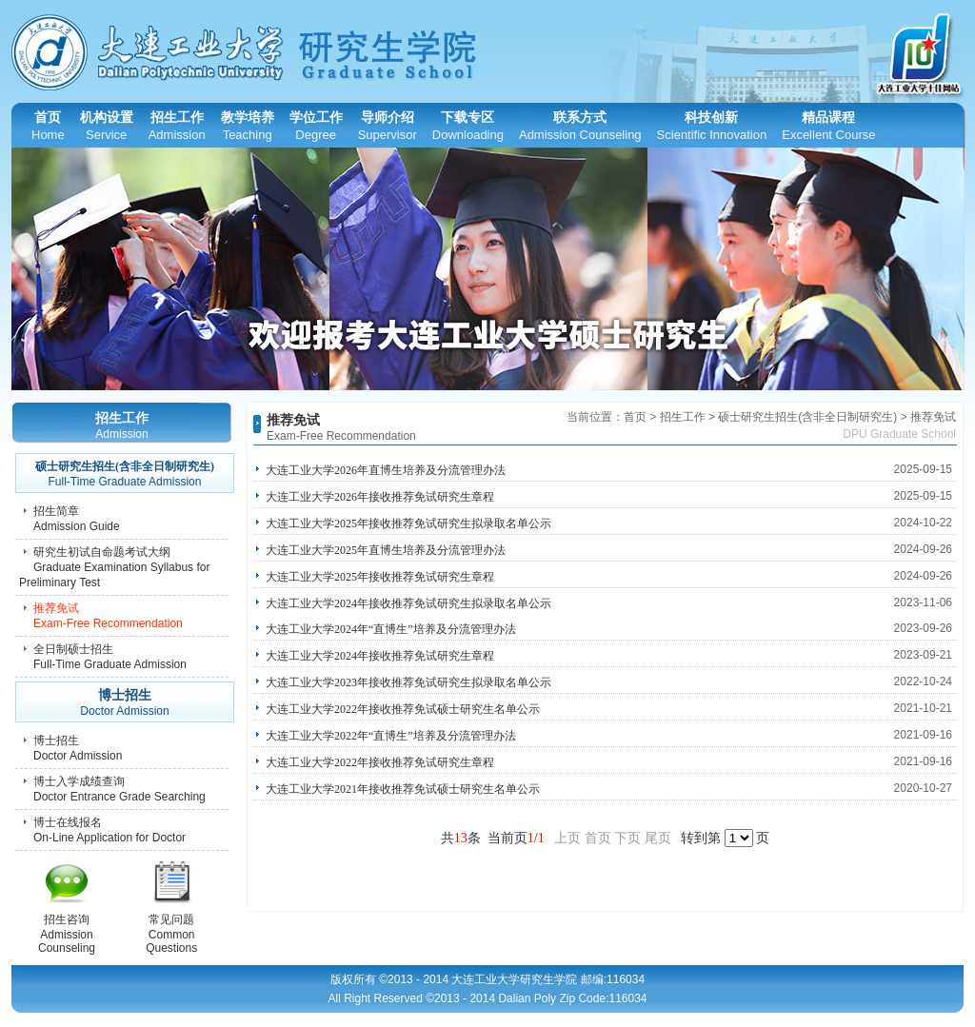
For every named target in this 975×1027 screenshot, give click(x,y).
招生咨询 (66, 934)
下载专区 (468, 126)
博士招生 (124, 703)
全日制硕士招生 (124, 657)
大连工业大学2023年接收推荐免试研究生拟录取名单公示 (408, 682)
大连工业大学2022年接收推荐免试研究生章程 (380, 762)
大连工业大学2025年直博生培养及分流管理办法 (386, 550)
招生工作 (177, 126)
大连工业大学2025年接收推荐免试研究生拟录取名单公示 (408, 523)
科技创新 (712, 126)
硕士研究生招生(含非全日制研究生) (124, 474)
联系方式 (580, 126)
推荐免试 (124, 616)
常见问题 (171, 934)
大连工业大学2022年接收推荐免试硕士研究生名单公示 (403, 709)
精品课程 (828, 126)
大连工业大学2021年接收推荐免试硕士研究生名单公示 (403, 789)
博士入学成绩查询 (124, 789)
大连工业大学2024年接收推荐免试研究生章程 (380, 655)
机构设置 (106, 126)
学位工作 (316, 126)
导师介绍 (387, 126)
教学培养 (247, 126)
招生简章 (124, 519)
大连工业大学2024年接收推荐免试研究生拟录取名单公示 (408, 603)
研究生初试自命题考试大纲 (124, 567)
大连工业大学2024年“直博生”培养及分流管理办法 (391, 629)
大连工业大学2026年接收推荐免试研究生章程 (380, 497)
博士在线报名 (124, 830)
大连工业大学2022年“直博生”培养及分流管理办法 (391, 735)
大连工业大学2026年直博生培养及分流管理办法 (386, 470)
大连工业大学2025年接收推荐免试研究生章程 (380, 576)
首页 (48, 126)
